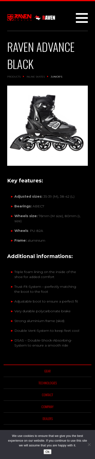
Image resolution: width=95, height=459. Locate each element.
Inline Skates (36, 76)
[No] (89, 444)
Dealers (48, 418)
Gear (47, 370)
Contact (47, 394)
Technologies (48, 382)
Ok (47, 452)
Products (14, 76)
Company (47, 406)
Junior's (56, 76)
